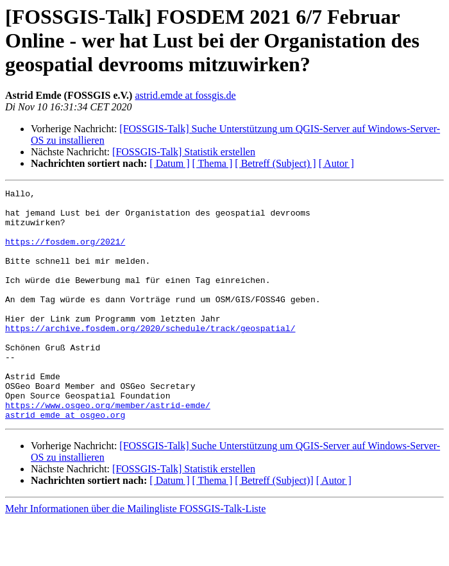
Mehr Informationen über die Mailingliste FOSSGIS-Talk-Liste (135, 554)
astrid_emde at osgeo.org (65, 461)
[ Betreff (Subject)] (274, 526)
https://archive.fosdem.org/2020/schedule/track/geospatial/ (150, 357)
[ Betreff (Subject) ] (275, 163)
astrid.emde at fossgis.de (185, 95)
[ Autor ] (336, 163)
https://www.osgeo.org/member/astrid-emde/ (107, 449)
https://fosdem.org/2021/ (65, 253)
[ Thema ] (212, 163)
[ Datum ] (169, 163)
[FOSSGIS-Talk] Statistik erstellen (183, 151)
